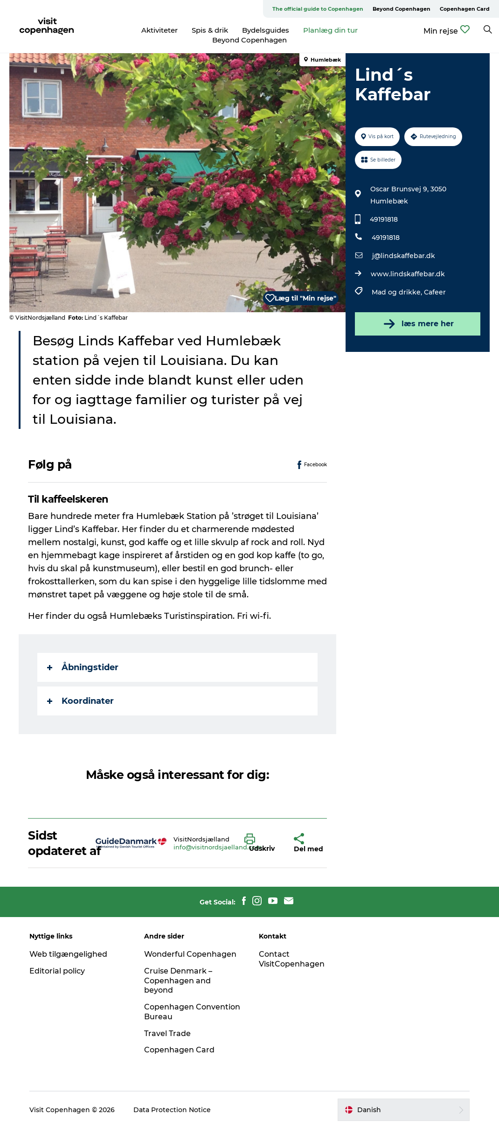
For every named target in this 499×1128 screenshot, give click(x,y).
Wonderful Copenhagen (190, 954)
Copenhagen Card (465, 9)
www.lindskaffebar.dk (408, 274)
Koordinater (80, 701)
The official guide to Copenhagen (317, 9)
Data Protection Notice (172, 1110)
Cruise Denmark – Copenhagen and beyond (178, 981)
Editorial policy (57, 971)
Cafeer (435, 292)
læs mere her (418, 324)
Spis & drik (210, 30)
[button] (262, 843)
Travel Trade (167, 1033)
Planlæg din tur (330, 30)
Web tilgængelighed (68, 954)
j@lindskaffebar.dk (403, 256)
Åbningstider (82, 667)
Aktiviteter (159, 30)
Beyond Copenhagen (401, 9)
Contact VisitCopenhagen (292, 959)
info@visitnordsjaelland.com (217, 847)
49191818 (384, 219)
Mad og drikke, (398, 292)
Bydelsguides (265, 30)
